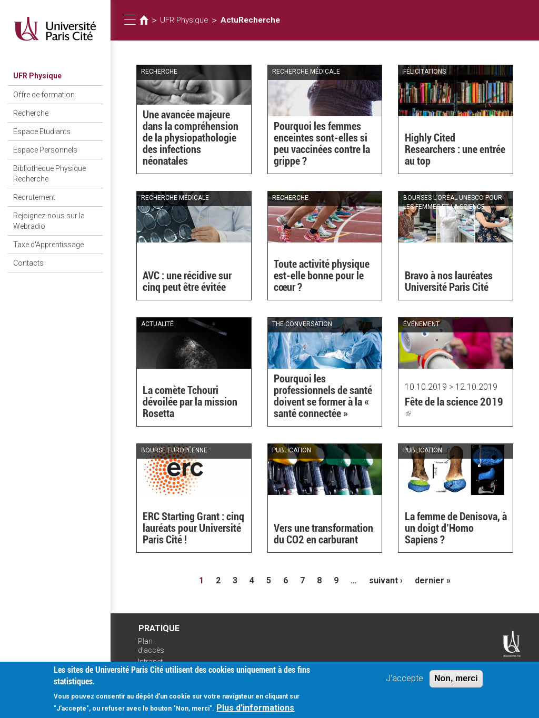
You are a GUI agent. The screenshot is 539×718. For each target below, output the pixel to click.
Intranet (150, 662)
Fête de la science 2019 (454, 408)
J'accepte (404, 681)
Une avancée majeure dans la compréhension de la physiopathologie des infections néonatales (190, 137)
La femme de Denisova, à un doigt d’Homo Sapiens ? (456, 528)
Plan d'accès (151, 645)
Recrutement (34, 197)
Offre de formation (44, 94)
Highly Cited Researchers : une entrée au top (455, 149)
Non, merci (456, 680)
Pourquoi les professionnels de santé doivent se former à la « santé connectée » (323, 396)
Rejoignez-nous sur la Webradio (49, 220)
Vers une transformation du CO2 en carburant (323, 534)
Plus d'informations (255, 710)
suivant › (386, 580)
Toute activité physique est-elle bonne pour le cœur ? (322, 276)
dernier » (433, 580)
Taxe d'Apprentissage (48, 244)
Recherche (30, 113)
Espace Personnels (45, 150)
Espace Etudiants (42, 131)
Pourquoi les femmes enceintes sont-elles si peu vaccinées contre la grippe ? (322, 143)
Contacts (28, 263)
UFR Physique (37, 76)
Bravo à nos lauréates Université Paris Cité (449, 281)
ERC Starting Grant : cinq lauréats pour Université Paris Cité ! (193, 528)
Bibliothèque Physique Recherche (49, 173)
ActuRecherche (250, 20)
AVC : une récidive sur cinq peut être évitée (187, 281)
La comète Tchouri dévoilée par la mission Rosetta (190, 402)
